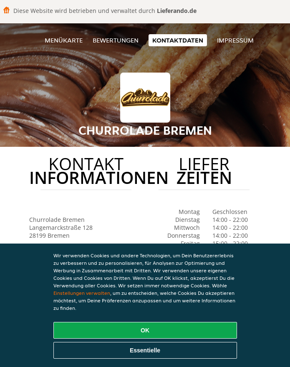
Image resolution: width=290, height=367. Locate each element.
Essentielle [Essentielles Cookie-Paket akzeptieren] (145, 350)
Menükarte (64, 40)
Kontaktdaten (177, 40)
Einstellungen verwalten (81, 293)
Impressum (235, 40)
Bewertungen (116, 40)
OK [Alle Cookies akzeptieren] (145, 330)
